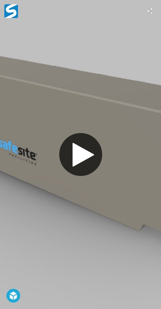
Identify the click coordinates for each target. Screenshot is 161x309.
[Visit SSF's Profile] (11, 11)
